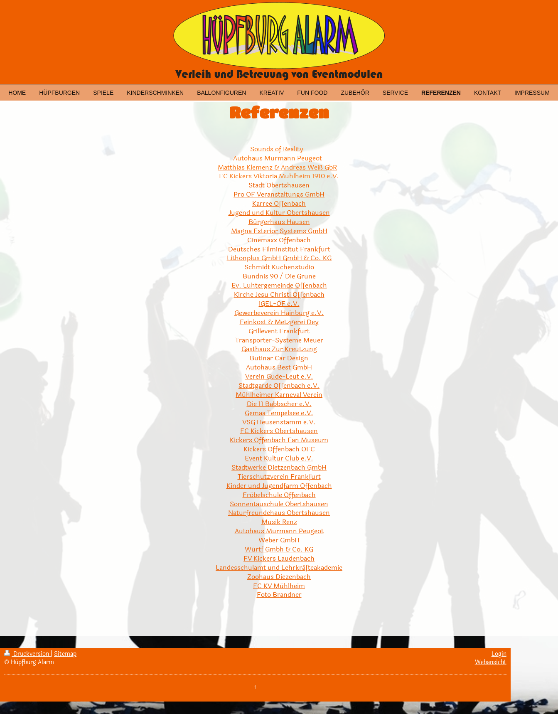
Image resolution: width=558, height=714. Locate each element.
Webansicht (490, 662)
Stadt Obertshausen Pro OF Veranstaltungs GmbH (279, 189)
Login (499, 654)
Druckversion (27, 654)
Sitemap (65, 654)
